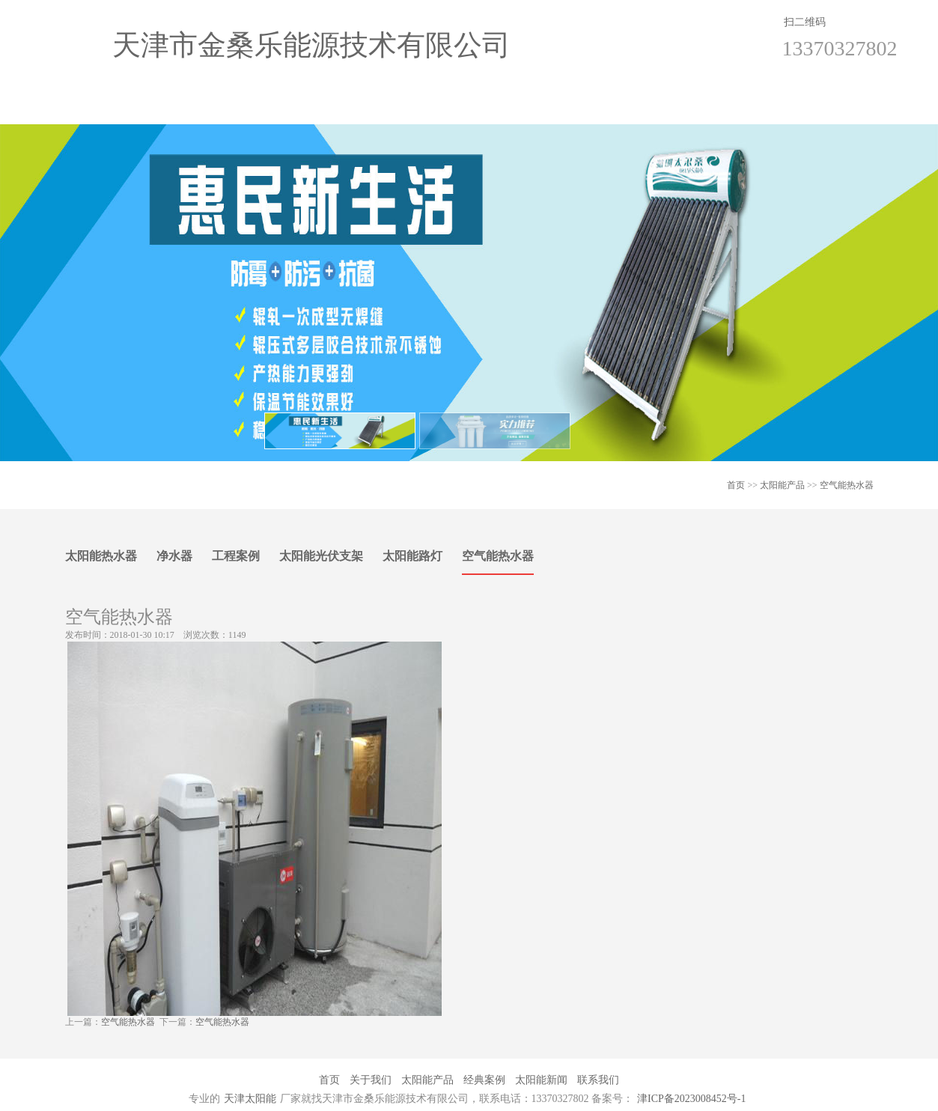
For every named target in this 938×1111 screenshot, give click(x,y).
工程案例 (236, 556)
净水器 (174, 556)
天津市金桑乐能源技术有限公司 (311, 45)
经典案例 (458, 109)
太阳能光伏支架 (321, 556)
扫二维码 (805, 22)
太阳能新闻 (573, 109)
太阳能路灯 (412, 556)
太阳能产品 (344, 109)
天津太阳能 (250, 1098)
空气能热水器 (847, 485)
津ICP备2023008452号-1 (691, 1098)
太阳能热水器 (101, 556)
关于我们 (229, 109)
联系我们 (687, 109)
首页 (115, 109)
